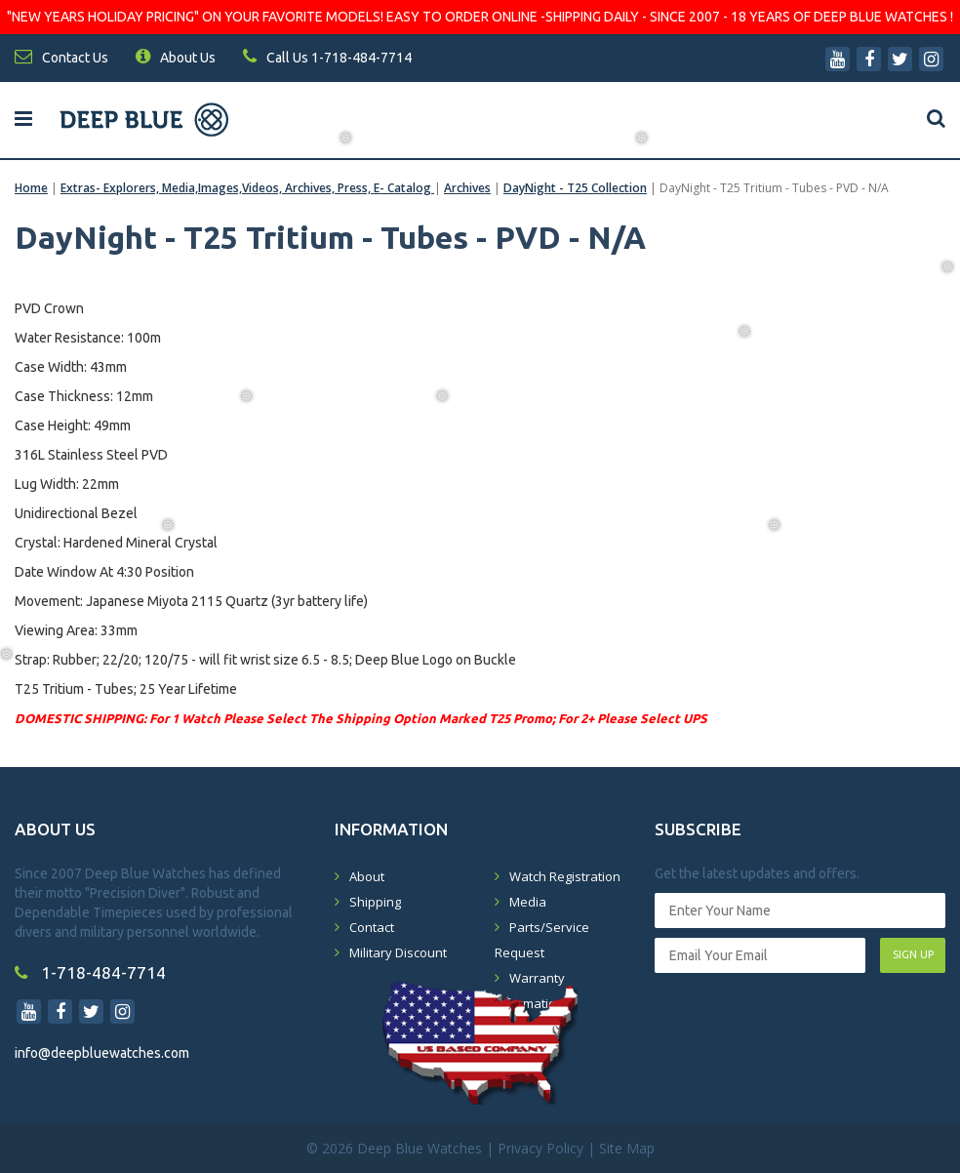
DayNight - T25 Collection (575, 188)
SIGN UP (913, 954)
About (366, 876)
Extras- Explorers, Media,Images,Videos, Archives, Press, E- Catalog (247, 188)
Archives (467, 188)
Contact (371, 927)
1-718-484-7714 (90, 972)
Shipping (375, 901)
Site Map (627, 1148)
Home (31, 188)
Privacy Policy (540, 1148)
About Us (176, 57)
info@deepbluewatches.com (102, 1053)
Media (527, 901)
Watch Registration (564, 876)
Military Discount (398, 952)
